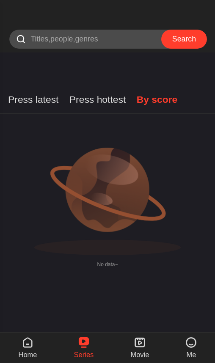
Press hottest (97, 99)
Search (184, 39)
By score (157, 99)
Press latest (33, 99)
